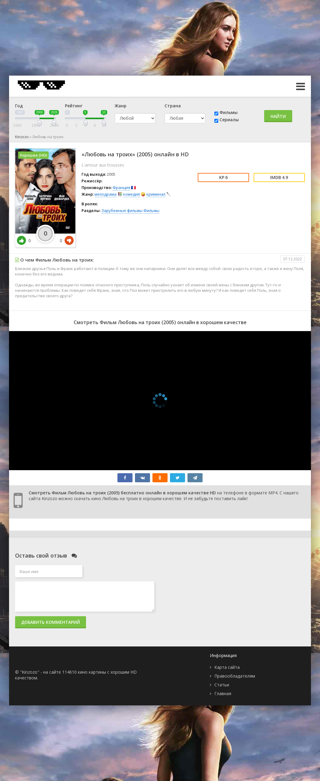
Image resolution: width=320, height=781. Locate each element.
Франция (121, 187)
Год (19, 106)
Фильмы (228, 112)
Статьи (221, 685)
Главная (222, 693)
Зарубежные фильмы (121, 210)
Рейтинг (73, 106)
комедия (131, 194)
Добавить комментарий (50, 622)
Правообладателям (234, 676)
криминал (155, 194)
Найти (278, 116)
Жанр (120, 106)
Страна (173, 106)
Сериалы (229, 119)
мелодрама (105, 194)
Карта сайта (227, 667)
